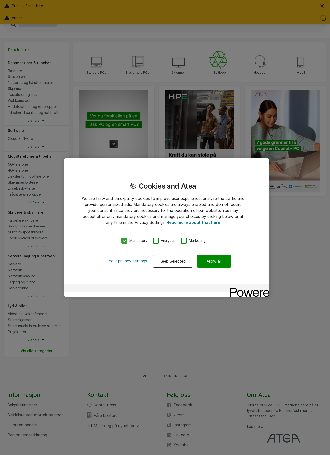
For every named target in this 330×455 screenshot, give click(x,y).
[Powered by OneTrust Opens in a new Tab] (248, 288)
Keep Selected (172, 260)
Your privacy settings (128, 260)
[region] (166, 227)
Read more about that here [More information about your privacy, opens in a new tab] (193, 222)
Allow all (214, 260)
